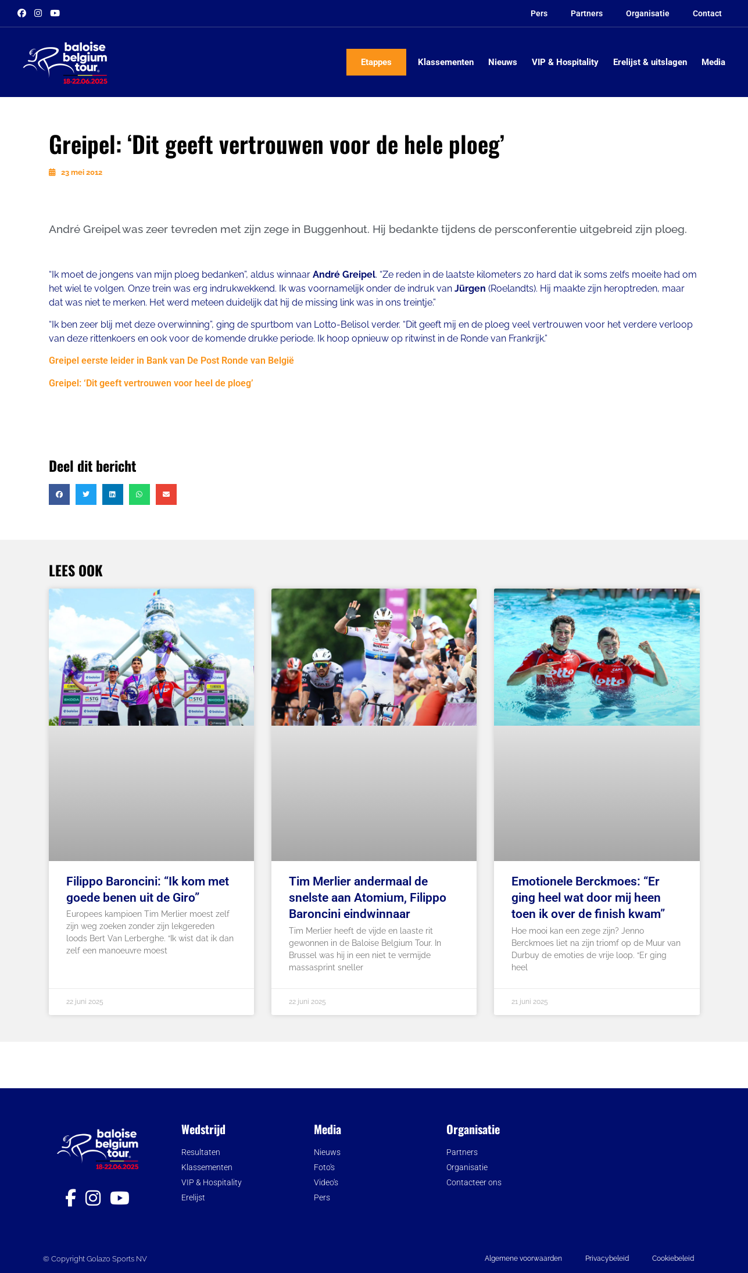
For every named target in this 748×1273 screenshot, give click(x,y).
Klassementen (446, 62)
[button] (59, 494)
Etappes (376, 62)
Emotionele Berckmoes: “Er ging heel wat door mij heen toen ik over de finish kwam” (588, 897)
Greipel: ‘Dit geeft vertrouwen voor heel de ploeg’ (151, 383)
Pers (539, 13)
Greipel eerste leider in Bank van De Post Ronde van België (171, 360)
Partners (587, 13)
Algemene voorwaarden (523, 1258)
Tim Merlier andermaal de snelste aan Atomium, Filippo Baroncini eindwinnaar (367, 897)
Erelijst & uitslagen (650, 62)
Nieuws (502, 62)
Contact (707, 13)
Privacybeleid (607, 1258)
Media (713, 62)
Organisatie (648, 13)
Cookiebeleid (673, 1258)
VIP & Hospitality (565, 62)
